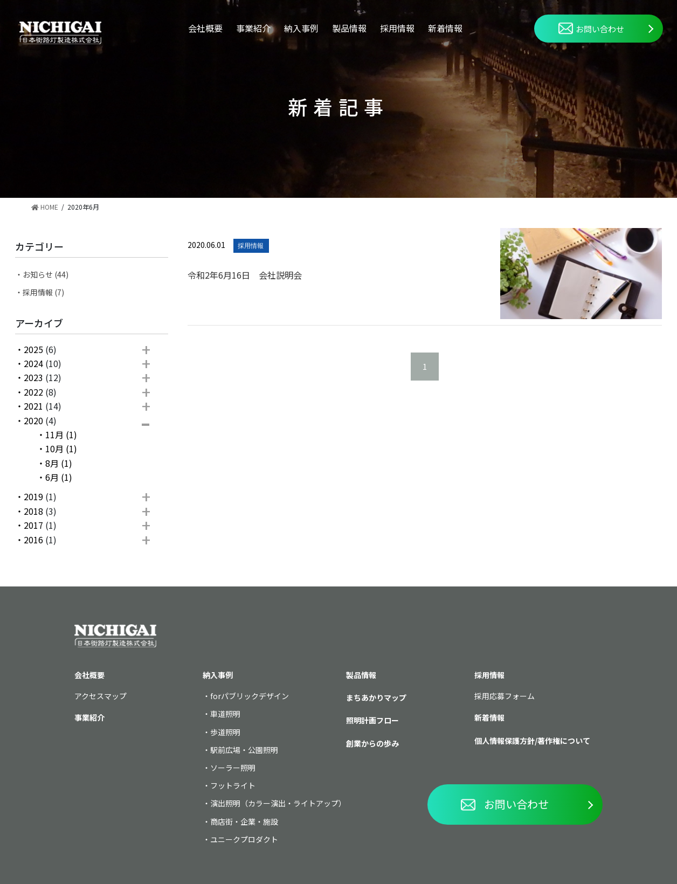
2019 (33, 496)
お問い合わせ (591, 28)
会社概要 (205, 28)
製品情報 (349, 28)
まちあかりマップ (376, 697)
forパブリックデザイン (249, 695)
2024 (33, 363)
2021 (33, 405)
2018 (33, 511)
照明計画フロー (372, 720)
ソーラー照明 (232, 767)
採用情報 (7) (43, 292)
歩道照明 (225, 732)
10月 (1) (61, 448)
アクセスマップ (100, 695)
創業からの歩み (372, 743)
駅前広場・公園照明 (244, 749)
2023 (33, 377)
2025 (33, 349)
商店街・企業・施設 (244, 821)
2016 (33, 539)
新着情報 (445, 28)
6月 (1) (58, 477)
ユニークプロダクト (244, 839)
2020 (33, 420)
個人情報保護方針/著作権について (532, 740)
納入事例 (301, 28)
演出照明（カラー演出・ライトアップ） (278, 803)
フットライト (232, 785)
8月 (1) (58, 463)
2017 (33, 525)
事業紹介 (253, 28)
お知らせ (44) (45, 274)
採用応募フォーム (504, 695)
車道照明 (225, 713)
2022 (33, 391)
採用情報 (397, 28)
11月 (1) (61, 434)
